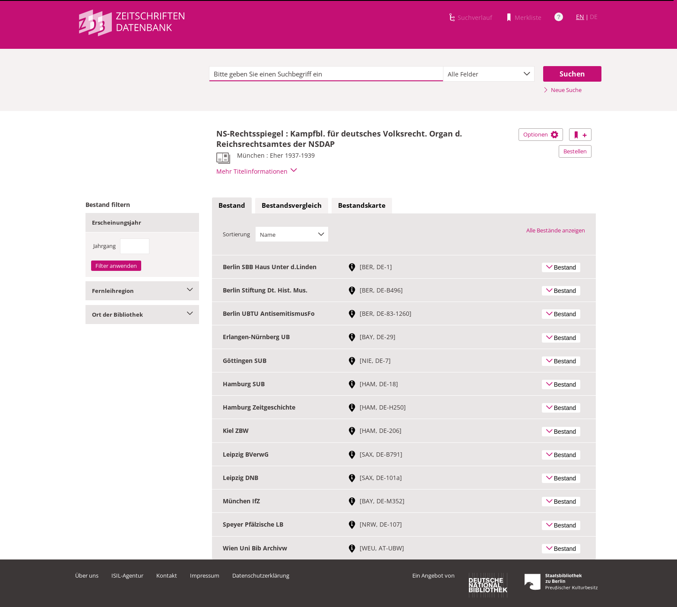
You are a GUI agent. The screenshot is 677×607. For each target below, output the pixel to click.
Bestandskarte (362, 205)
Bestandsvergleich (292, 205)
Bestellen (575, 151)
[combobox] (489, 74)
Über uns (86, 575)
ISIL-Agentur (127, 575)
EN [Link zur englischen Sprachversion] (580, 17)
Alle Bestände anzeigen (555, 230)
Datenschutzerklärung (260, 575)
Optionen (540, 134)
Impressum (204, 575)
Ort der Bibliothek (142, 314)
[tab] (232, 205)
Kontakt (166, 575)
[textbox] (326, 74)
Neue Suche (562, 90)
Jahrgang (104, 246)
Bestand (231, 205)
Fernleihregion (142, 291)
